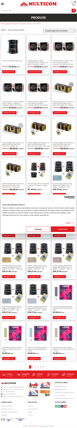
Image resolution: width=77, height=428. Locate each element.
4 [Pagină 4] (37, 367)
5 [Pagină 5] (40, 367)
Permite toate (62, 229)
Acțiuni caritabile (33, 409)
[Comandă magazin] (59, 31)
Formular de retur (60, 396)
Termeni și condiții (6, 406)
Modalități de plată (60, 390)
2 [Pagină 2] (32, 367)
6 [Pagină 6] (43, 367)
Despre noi (31, 406)
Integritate (4, 415)
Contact (30, 415)
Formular (55, 375)
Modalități (25, 375)
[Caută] (35, 11)
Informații (70, 375)
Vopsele (22, 24)
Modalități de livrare (61, 387)
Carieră (30, 412)
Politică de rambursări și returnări (65, 393)
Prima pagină (6, 24)
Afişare (68, 223)
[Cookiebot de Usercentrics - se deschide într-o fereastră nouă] (66, 197)
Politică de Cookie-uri (7, 409)
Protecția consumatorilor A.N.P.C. (64, 399)
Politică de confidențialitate (9, 412)
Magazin (15, 24)
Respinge (38, 229)
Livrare (9, 375)
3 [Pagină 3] (35, 367)
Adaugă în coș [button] (9, 72)
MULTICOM (35, 426)
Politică (39, 375)
